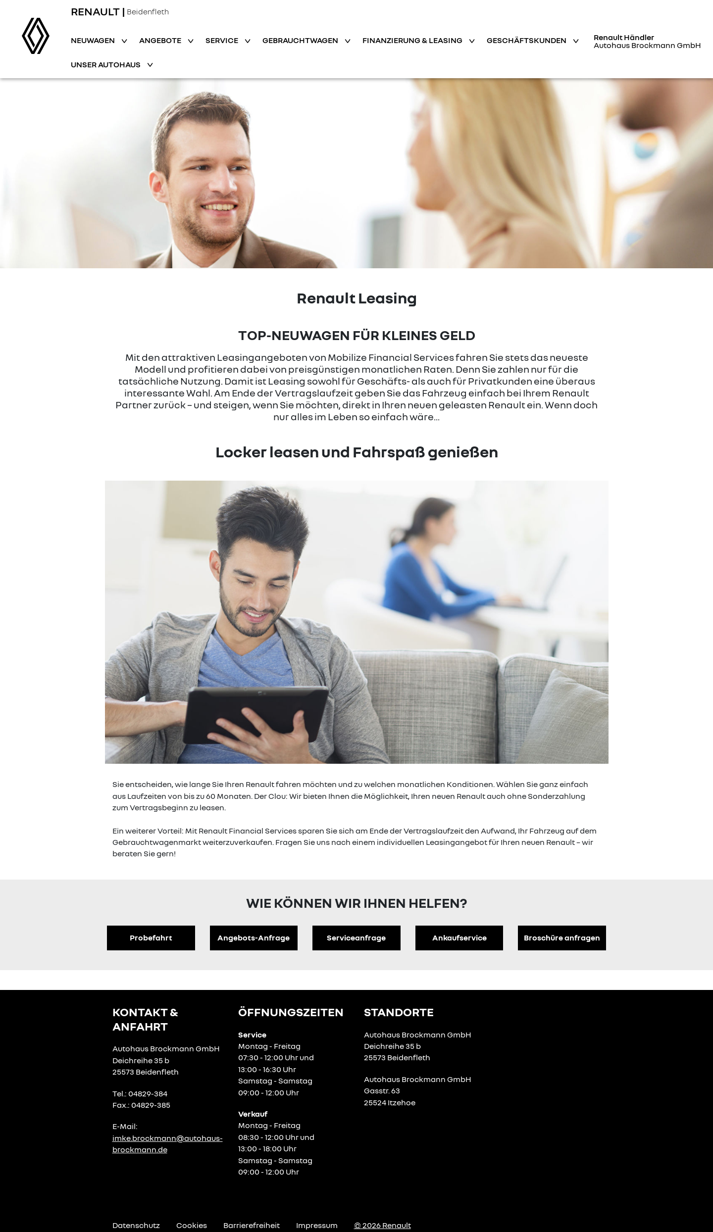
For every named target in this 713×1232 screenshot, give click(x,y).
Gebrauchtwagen (301, 40)
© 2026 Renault (382, 1225)
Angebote (161, 40)
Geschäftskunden (527, 40)
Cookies (191, 1225)
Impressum (317, 1225)
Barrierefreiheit (251, 1225)
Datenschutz (136, 1225)
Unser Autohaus (106, 64)
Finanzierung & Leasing (413, 40)
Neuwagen (93, 40)
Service (222, 40)
